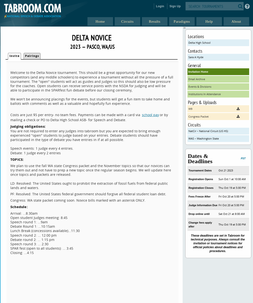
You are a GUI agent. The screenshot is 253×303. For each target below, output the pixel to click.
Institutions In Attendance (204, 94)
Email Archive (196, 79)
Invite (14, 56)
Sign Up (175, 6)
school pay (150, 115)
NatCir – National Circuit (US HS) (208, 131)
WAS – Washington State (203, 138)
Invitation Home (198, 71)
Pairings (32, 56)
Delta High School (199, 42)
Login (160, 6)
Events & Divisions (199, 86)
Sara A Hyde (195, 57)
